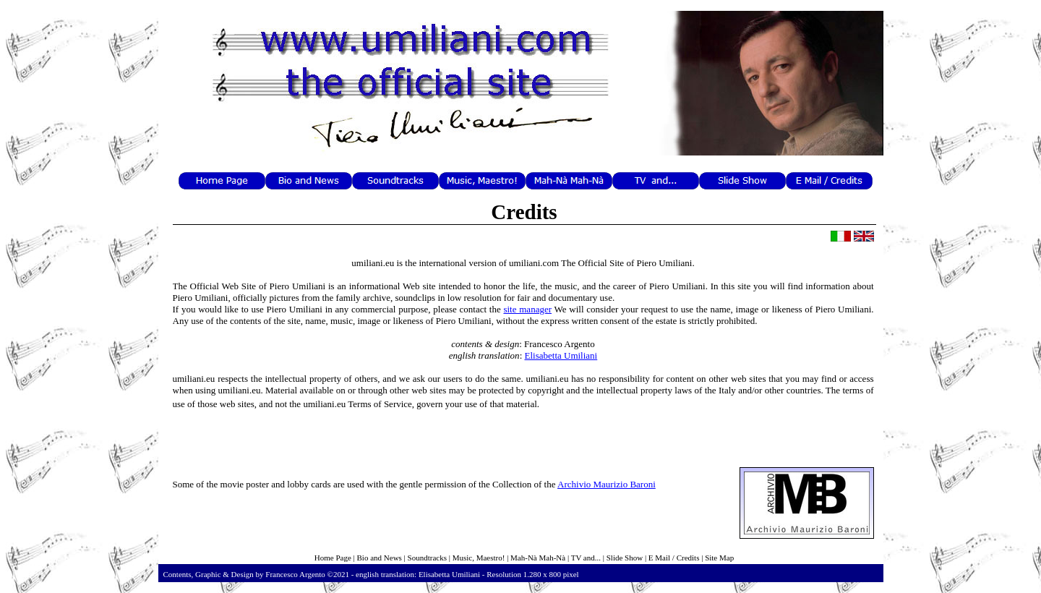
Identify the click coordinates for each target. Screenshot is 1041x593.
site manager (527, 309)
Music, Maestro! (479, 557)
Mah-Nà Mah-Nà (537, 557)
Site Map (719, 557)
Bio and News (379, 557)
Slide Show (625, 557)
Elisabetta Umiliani (561, 355)
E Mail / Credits (674, 557)
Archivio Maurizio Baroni (606, 484)
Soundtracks (427, 557)
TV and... (586, 557)
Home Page (332, 557)
